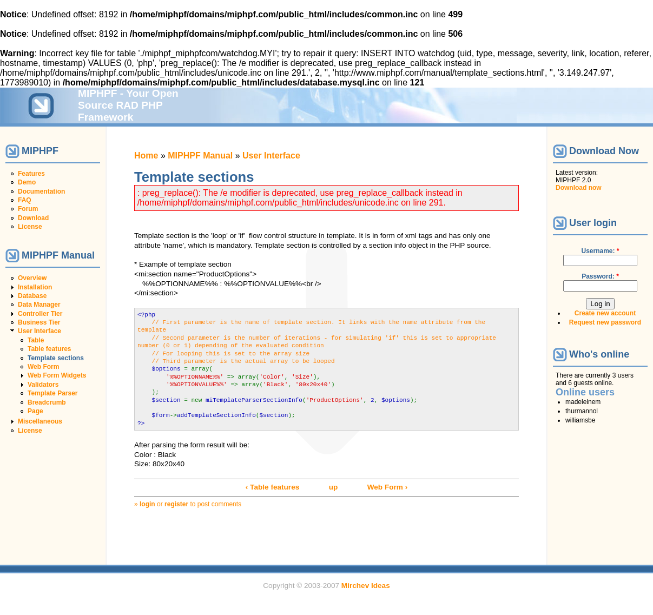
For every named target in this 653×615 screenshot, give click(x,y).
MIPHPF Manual (200, 155)
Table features (49, 349)
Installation (35, 287)
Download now (579, 187)
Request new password (605, 322)
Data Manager (39, 304)
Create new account (605, 313)
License (30, 226)
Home (146, 155)
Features (31, 173)
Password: (600, 276)
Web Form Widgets (57, 375)
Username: (600, 251)
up (333, 487)
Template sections (56, 358)
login (147, 504)
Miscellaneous (40, 421)
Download (33, 218)
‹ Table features (272, 487)
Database (32, 296)
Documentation (41, 191)
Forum (28, 209)
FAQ (24, 200)
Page (35, 411)
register (176, 504)
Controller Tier (40, 314)
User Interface (39, 331)
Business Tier (39, 322)
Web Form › (387, 487)
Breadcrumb (47, 402)
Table (36, 340)
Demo (27, 182)
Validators (43, 384)
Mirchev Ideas (365, 585)
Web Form (43, 367)
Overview (32, 278)
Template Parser (53, 393)
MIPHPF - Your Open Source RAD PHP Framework (128, 105)
